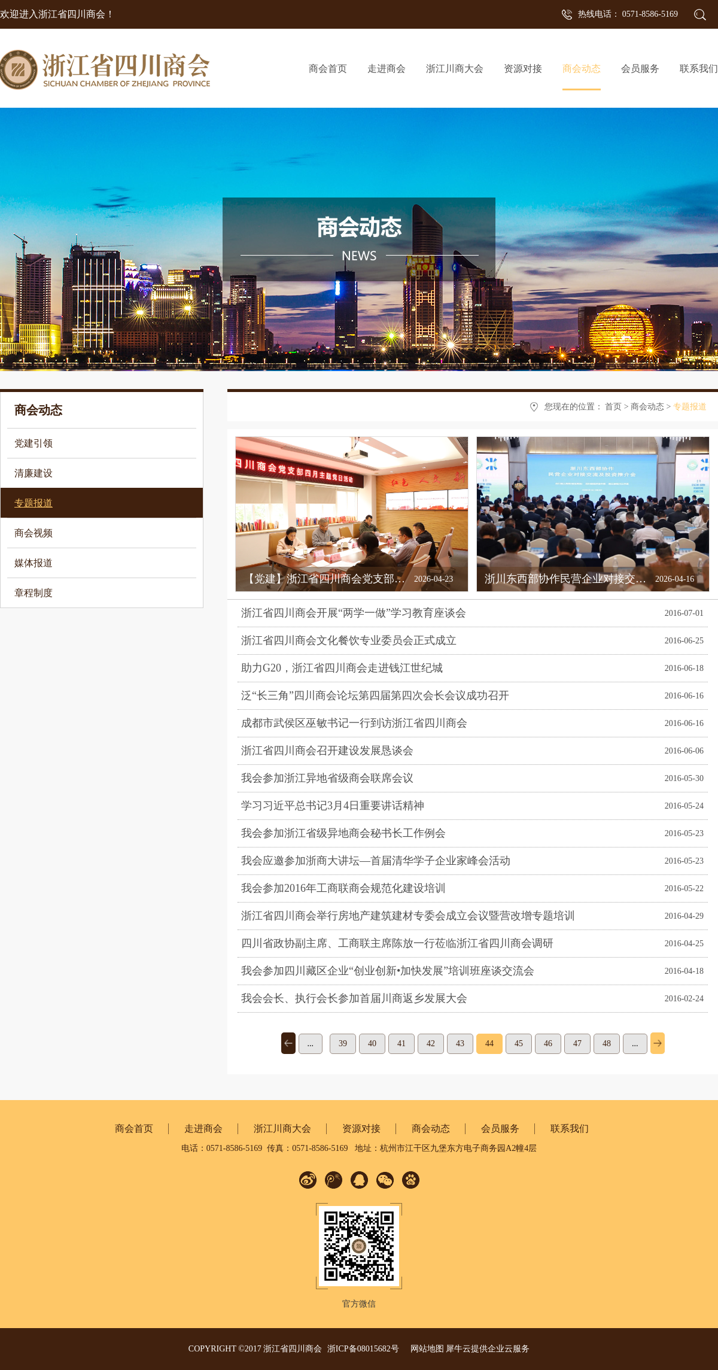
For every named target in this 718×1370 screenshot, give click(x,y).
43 (460, 1043)
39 (343, 1043)
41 (401, 1043)
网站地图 (425, 1348)
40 (372, 1043)
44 (489, 1043)
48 (607, 1043)
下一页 (657, 1043)
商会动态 (647, 406)
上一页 (288, 1043)
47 (577, 1043)
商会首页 (328, 68)
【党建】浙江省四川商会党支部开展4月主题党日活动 (370, 579)
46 (548, 1043)
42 (431, 1043)
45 (519, 1043)
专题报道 (690, 406)
